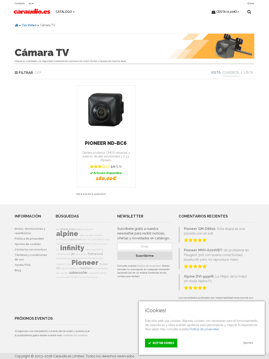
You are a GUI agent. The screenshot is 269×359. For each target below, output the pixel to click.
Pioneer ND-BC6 (106, 143)
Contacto (20, 3)
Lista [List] (248, 73)
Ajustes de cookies (28, 244)
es (31, 3)
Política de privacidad (149, 265)
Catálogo (65, 11)
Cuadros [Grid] (231, 73)
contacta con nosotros (75, 335)
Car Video (29, 25)
